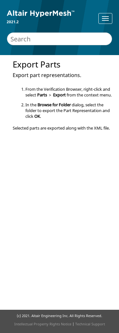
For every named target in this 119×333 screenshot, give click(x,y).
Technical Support (90, 324)
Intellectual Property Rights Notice (42, 324)
